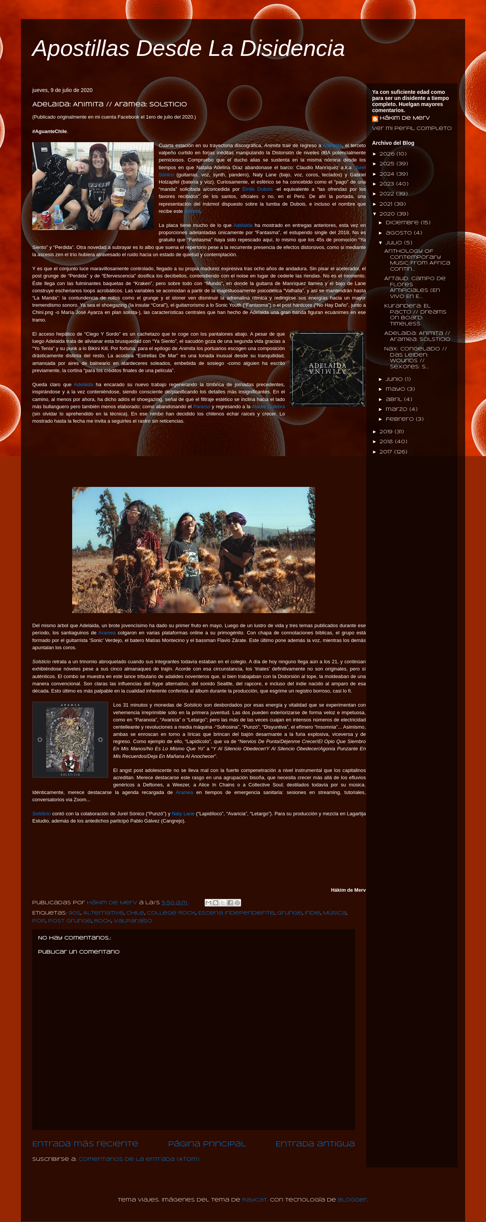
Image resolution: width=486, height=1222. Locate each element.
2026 (388, 154)
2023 (388, 184)
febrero (401, 419)
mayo (396, 389)
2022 (388, 194)
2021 (387, 204)
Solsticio (41, 813)
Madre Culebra (268, 406)
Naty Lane (183, 813)
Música (334, 913)
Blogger (352, 1200)
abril (395, 399)
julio (395, 243)
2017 (387, 452)
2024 (388, 174)
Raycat (254, 1200)
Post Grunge (70, 921)
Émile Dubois (257, 189)
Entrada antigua (315, 1144)
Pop (39, 921)
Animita (192, 211)
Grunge (289, 913)
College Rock (171, 913)
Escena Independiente (236, 913)
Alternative (103, 913)
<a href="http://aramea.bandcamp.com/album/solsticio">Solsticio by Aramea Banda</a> (193, 855)
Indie (312, 913)
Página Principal (207, 1144)
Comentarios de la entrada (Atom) (139, 1159)
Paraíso (201, 406)
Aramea (107, 633)
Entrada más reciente (85, 1144)
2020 (388, 214)
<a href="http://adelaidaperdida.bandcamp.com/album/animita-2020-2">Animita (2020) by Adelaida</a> (193, 455)
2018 (387, 441)
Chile (135, 913)
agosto (400, 233)
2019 (387, 432)
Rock (102, 921)
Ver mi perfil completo (412, 128)
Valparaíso (133, 921)
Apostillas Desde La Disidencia (188, 48)
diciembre (403, 222)
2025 (388, 164)
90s (74, 913)
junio (395, 379)
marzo (397, 409)
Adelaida (332, 145)
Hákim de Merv (405, 118)
